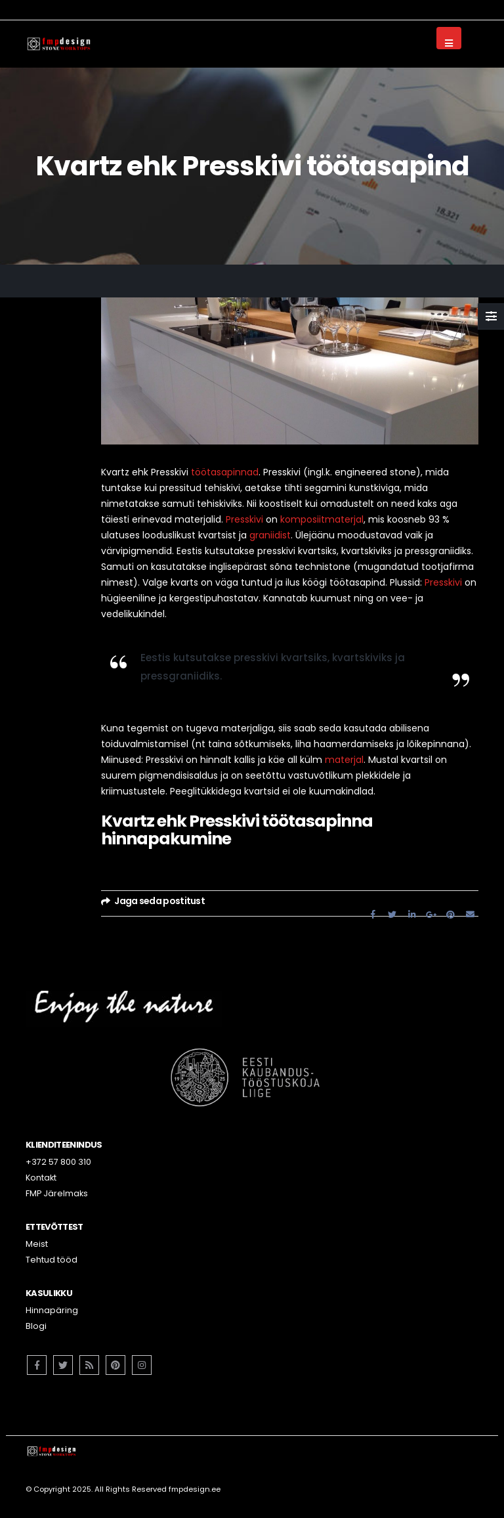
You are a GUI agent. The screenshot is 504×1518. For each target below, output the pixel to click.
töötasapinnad (225, 472)
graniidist (270, 535)
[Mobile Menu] (448, 38)
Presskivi (244, 519)
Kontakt (41, 1177)
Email (469, 913)
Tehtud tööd (51, 1259)
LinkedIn (412, 913)
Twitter (392, 913)
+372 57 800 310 (58, 1161)
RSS (89, 1365)
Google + (431, 913)
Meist (37, 1243)
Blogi (36, 1326)
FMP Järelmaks (57, 1193)
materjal (344, 759)
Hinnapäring (52, 1310)
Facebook (372, 913)
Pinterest (450, 913)
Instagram (142, 1365)
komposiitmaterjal (322, 519)
